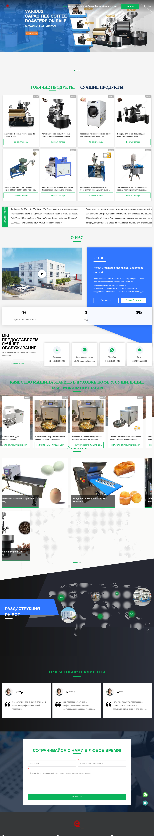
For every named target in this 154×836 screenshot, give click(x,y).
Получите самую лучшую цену (20, 445)
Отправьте (77, 797)
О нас (71, 6)
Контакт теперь (21, 142)
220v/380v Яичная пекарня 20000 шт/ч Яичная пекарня (36, 223)
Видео (98, 6)
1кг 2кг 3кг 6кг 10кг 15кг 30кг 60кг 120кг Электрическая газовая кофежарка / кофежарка (45, 209)
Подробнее (106, 300)
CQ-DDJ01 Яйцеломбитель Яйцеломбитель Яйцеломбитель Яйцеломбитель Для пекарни (45, 218)
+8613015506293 (112, 361)
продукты (79, 6)
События (89, 6)
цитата (130, 6)
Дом (65, 6)
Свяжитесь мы (109, 6)
